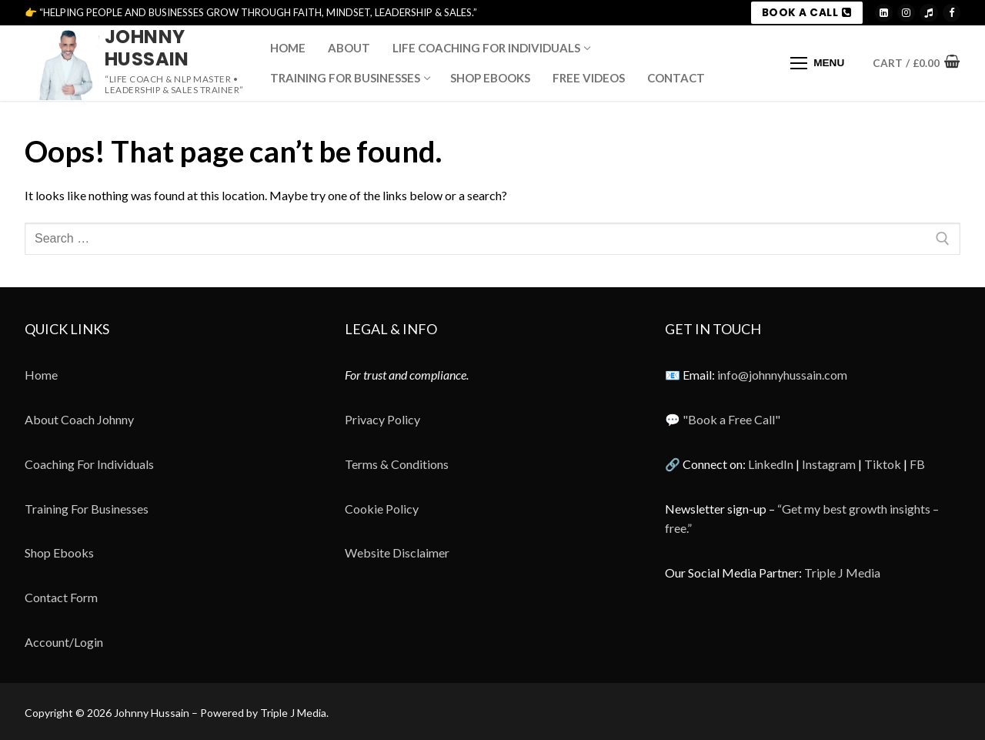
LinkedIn (770, 464)
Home (41, 374)
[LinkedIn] (884, 13)
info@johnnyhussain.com (782, 374)
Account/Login (64, 642)
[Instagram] (906, 13)
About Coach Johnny (79, 419)
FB (917, 464)
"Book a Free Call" (731, 419)
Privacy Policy (382, 419)
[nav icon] (817, 63)
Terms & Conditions (397, 464)
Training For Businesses (87, 508)
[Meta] (951, 13)
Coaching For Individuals (89, 464)
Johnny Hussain (147, 47)
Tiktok (882, 464)
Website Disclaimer (397, 552)
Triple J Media (842, 572)
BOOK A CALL (807, 12)
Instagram (829, 464)
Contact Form (61, 597)
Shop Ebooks (59, 552)
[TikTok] (928, 13)
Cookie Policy (382, 508)
